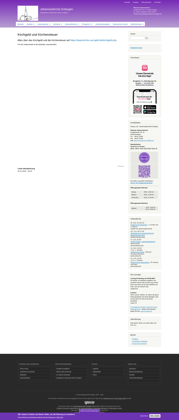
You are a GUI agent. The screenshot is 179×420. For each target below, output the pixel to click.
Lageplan (95, 368)
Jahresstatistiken (25, 378)
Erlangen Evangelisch (63, 368)
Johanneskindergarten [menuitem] (102, 24)
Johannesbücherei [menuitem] (71, 24)
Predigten (135, 339)
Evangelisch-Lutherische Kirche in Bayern (69, 378)
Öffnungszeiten (146, 2)
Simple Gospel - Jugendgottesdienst (143, 241)
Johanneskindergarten (136, 378)
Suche (95, 375)
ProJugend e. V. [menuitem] (87, 24)
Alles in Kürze (24, 368)
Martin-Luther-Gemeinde (63, 371)
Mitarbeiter (23, 375)
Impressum (132, 368)
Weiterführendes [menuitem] (136, 24)
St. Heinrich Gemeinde (63, 375)
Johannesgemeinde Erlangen (82, 406)
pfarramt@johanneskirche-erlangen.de (149, 14)
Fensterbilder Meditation (139, 341)
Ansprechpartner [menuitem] (43, 24)
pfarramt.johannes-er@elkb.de (144, 140)
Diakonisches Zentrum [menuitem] (120, 24)
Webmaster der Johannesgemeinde (115, 398)
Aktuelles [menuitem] (30, 24)
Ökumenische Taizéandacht (140, 262)
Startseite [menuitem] (20, 24)
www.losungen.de (146, 311)
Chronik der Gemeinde (139, 344)
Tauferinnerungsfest (137, 252)
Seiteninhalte (97, 371)
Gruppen (136, 2)
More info (60, 417)
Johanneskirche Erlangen (56, 9)
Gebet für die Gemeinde (139, 225)
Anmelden (157, 2)
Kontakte (127, 2)
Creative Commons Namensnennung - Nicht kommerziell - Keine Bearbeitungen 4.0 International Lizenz (89, 408)
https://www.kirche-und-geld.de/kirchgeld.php (93, 40)
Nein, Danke (154, 416)
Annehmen (144, 416)
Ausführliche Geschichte (27, 371)
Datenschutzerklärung (135, 371)
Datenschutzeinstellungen (89, 411)
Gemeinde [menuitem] (57, 24)
